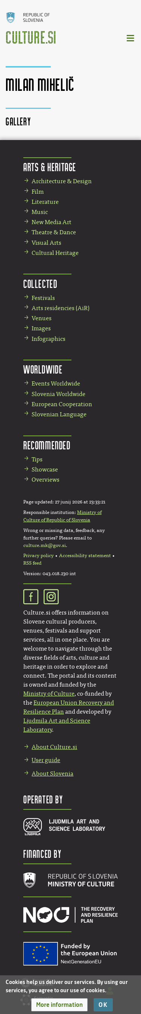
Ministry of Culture (48, 693)
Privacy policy (38, 556)
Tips (37, 459)
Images (41, 328)
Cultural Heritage (55, 252)
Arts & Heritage (49, 166)
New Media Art (51, 222)
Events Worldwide (56, 383)
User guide (46, 760)
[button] (59, 1004)
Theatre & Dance (54, 232)
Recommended (47, 445)
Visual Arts (46, 242)
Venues (42, 318)
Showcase (45, 469)
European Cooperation (62, 404)
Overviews (45, 479)
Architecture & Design (62, 181)
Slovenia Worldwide (58, 394)
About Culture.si (54, 746)
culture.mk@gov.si (44, 545)
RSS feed (32, 563)
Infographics (48, 338)
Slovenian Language (59, 414)
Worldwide (42, 369)
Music (40, 211)
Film (38, 191)
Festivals (43, 297)
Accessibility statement (85, 556)
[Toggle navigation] (131, 38)
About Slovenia (52, 773)
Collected (40, 283)
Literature (45, 201)
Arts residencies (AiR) (60, 308)
